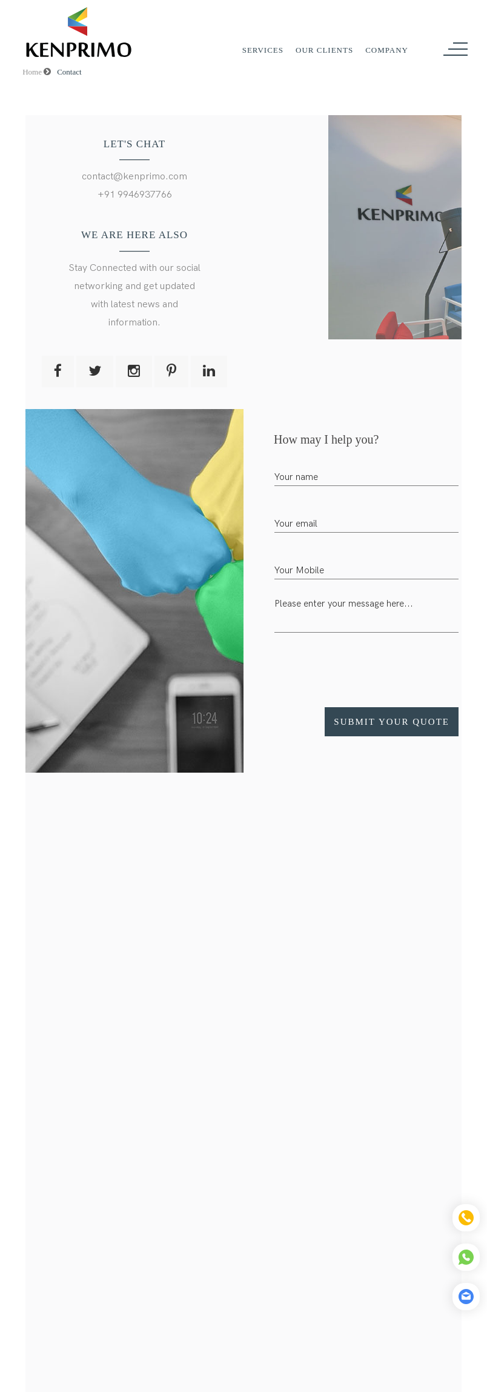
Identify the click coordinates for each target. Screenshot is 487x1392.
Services (262, 50)
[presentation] (366, 665)
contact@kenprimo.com (134, 176)
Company (386, 50)
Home (36, 71)
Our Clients (324, 50)
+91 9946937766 (135, 195)
